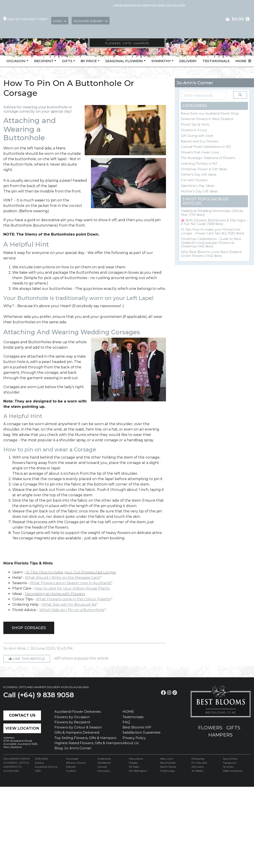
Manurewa (136, 758)
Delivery (188, 61)
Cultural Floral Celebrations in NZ (206, 147)
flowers (210, 727)
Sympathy (161, 61)
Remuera (198, 766)
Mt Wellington (138, 770)
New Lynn (166, 758)
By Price (89, 61)
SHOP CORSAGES (29, 627)
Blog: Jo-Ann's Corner (72, 748)
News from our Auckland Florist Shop (210, 113)
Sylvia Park (230, 758)
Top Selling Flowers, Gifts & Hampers (85, 738)
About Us (131, 743)
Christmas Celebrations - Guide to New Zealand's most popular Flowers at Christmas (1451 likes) (211, 243)
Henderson (104, 762)
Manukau (103, 770)
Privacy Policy (134, 738)
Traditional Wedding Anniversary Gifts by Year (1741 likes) (212, 213)
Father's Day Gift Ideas (198, 175)
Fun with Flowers (194, 180)
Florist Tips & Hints (195, 124)
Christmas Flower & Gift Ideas (204, 169)
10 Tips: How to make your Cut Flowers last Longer (70, 572)
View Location (22, 728)
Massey (133, 762)
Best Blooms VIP (137, 727)
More (243, 61)
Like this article (27, 659)
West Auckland (232, 770)
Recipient (44, 61)
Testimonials (216, 61)
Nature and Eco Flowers (199, 141)
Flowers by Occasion (72, 717)
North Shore (168, 766)
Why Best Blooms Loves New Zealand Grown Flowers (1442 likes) (211, 254)
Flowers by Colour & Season (78, 727)
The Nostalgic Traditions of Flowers (208, 158)
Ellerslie (70, 766)
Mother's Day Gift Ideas (199, 191)
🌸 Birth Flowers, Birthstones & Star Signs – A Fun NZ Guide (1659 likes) (214, 222)
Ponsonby (198, 758)
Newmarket (168, 762)
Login (197, 19)
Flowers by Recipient (72, 722)
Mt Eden (134, 766)
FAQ (126, 722)
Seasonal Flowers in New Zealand (207, 119)
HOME (128, 711)
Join (214, 19)
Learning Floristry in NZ (199, 164)
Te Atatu (228, 766)
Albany (39, 762)
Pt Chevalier (199, 762)
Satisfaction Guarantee (142, 732)
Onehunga (167, 770)
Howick (102, 766)
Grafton (71, 770)
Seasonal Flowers (124, 61)
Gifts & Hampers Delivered (76, 732)
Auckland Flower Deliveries (77, 711)
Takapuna (229, 762)
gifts (233, 727)
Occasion (16, 61)
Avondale (72, 758)
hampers (220, 735)
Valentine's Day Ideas (197, 186)
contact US (238, 19)
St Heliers (197, 770)
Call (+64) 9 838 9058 (38, 695)
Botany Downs (76, 762)
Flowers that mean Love (200, 152)
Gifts (67, 61)
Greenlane (104, 758)
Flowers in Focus (194, 130)
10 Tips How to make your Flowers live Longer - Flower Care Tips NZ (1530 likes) (212, 231)
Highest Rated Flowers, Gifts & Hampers (88, 743)
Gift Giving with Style (197, 136)
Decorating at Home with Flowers (55, 594)
